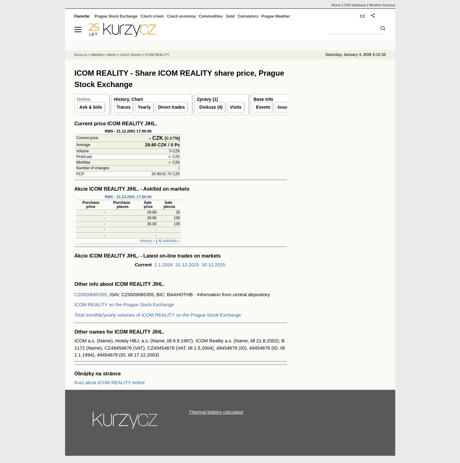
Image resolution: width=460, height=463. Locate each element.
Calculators (248, 16)
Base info (263, 99)
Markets (97, 55)
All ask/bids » (169, 241)
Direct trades (171, 107)
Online (84, 99)
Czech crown (152, 16)
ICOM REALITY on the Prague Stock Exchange (124, 304)
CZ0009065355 (91, 294)
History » (147, 241)
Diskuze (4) (211, 107)
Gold (230, 16)
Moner (336, 5)
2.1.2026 (163, 264)
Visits (235, 107)
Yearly (144, 107)
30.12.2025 (213, 264)
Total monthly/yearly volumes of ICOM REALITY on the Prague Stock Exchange (158, 315)
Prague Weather (275, 16)
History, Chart (128, 99)
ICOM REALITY (157, 55)
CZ (362, 16)
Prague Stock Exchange (116, 16)
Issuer (284, 107)
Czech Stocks (130, 55)
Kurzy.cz (81, 55)
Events (263, 107)
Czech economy (181, 16)
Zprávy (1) (207, 99)
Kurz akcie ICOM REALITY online (110, 382)
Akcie (111, 55)
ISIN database (355, 5)
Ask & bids (91, 107)
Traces (123, 107)
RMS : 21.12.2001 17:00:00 (128, 197)
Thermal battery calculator (216, 412)
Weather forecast (382, 5)
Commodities (211, 16)
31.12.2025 (187, 264)
